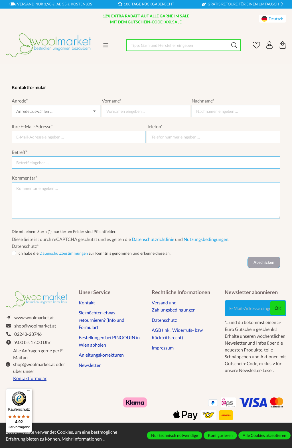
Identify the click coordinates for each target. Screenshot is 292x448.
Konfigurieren (220, 435)
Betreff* (19, 152)
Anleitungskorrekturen (101, 354)
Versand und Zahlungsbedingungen (174, 306)
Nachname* (203, 100)
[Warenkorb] (282, 45)
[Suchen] (234, 45)
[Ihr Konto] (269, 45)
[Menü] (106, 45)
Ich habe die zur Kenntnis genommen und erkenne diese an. (94, 253)
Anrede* (20, 100)
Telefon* (155, 126)
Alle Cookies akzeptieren (264, 435)
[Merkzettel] (256, 45)
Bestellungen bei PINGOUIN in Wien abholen (109, 341)
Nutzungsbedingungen (206, 239)
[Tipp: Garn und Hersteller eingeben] (177, 45)
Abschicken (264, 262)
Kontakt (87, 302)
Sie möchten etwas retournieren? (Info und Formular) (101, 320)
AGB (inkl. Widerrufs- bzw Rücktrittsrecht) (177, 333)
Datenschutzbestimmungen (63, 253)
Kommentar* (24, 177)
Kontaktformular (29, 378)
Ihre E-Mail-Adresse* (32, 126)
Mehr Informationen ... (83, 438)
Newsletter (90, 365)
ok (278, 308)
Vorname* (111, 100)
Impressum (163, 347)
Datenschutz (164, 320)
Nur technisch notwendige (174, 435)
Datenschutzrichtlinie (153, 239)
